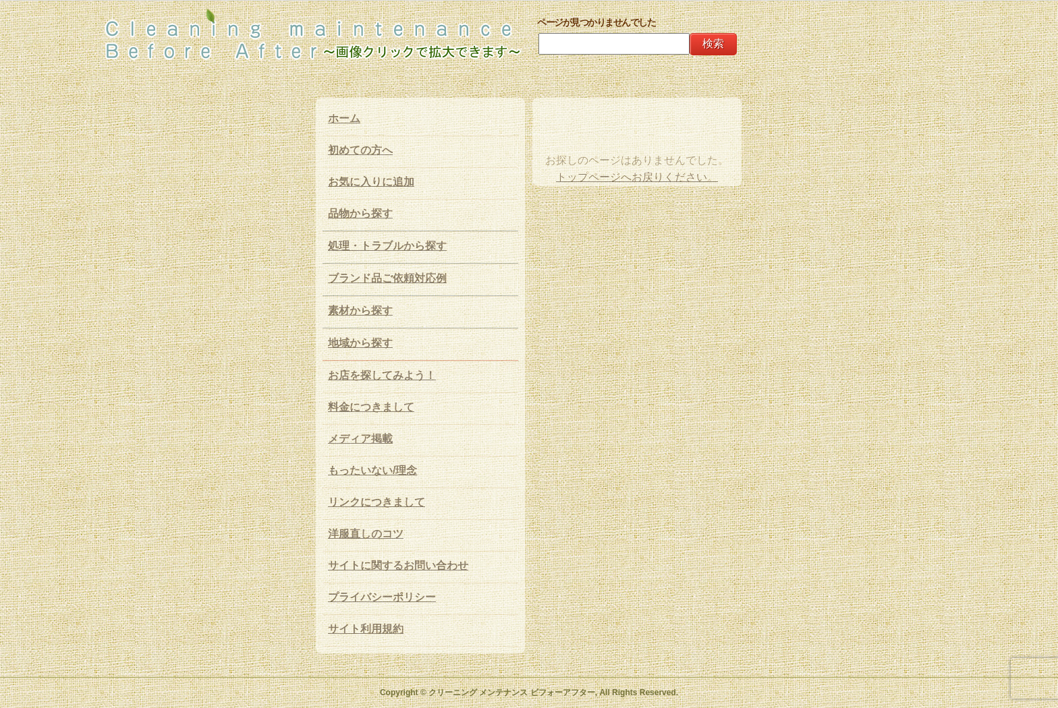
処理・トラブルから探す (387, 246)
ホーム (344, 118)
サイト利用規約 (365, 629)
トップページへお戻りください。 (637, 177)
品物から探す (360, 213)
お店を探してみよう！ (382, 375)
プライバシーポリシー (382, 597)
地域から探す (360, 343)
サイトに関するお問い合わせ (398, 565)
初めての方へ (360, 150)
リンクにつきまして (376, 502)
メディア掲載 (360, 438)
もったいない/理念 (372, 470)
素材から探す (360, 310)
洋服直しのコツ (365, 533)
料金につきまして (371, 407)
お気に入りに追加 (371, 181)
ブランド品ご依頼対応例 (387, 278)
